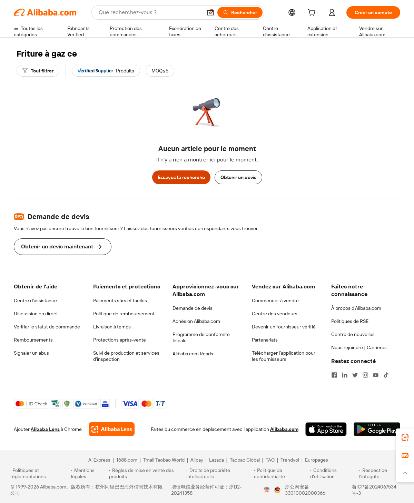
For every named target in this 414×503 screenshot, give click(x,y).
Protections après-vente (119, 340)
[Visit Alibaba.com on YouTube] (376, 375)
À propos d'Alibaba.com (356, 308)
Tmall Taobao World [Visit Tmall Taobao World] (164, 460)
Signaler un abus (31, 353)
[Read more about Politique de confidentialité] (281, 473)
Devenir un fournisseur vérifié (284, 326)
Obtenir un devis (238, 177)
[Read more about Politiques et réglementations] (39, 473)
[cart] (313, 13)
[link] (405, 437)
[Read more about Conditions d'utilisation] (333, 473)
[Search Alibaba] (150, 12)
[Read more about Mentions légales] (89, 473)
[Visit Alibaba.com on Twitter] (355, 375)
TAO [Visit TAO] (270, 460)
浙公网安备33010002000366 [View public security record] (305, 490)
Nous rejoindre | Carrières (359, 347)
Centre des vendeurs (274, 313)
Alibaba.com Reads (192, 353)
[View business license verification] (267, 489)
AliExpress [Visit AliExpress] (99, 460)
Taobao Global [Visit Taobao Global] (245, 460)
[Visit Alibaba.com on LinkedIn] (345, 375)
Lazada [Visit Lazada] (216, 460)
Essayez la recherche (181, 177)
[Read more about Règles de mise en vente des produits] (147, 473)
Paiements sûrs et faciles (120, 300)
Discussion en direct (36, 313)
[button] (210, 12)
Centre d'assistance (35, 300)
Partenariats (265, 340)
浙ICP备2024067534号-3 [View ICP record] (374, 490)
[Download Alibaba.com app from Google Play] (377, 429)
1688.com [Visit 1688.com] (126, 460)
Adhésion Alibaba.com (196, 321)
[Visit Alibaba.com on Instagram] (365, 375)
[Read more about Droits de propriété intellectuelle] (219, 473)
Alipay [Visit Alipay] (196, 460)
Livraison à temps (112, 326)
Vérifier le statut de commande (47, 326)
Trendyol (289, 460)
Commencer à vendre (275, 300)
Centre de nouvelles (353, 334)
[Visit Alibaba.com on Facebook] (334, 375)
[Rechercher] (240, 12)
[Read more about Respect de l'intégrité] (381, 473)
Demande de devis (192, 308)
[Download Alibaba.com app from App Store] (326, 429)
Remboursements (33, 340)
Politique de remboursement (124, 313)
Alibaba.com (284, 429)
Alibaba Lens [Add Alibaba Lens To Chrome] (45, 429)
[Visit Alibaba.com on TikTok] (386, 375)
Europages (316, 460)
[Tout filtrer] (38, 71)
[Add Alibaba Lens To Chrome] (112, 429)
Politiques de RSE (349, 321)
